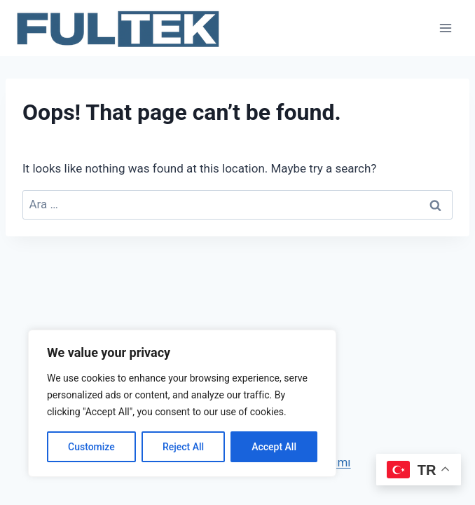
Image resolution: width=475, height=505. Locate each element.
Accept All (274, 446)
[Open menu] (445, 28)
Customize (91, 446)
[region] (182, 403)
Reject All (183, 446)
